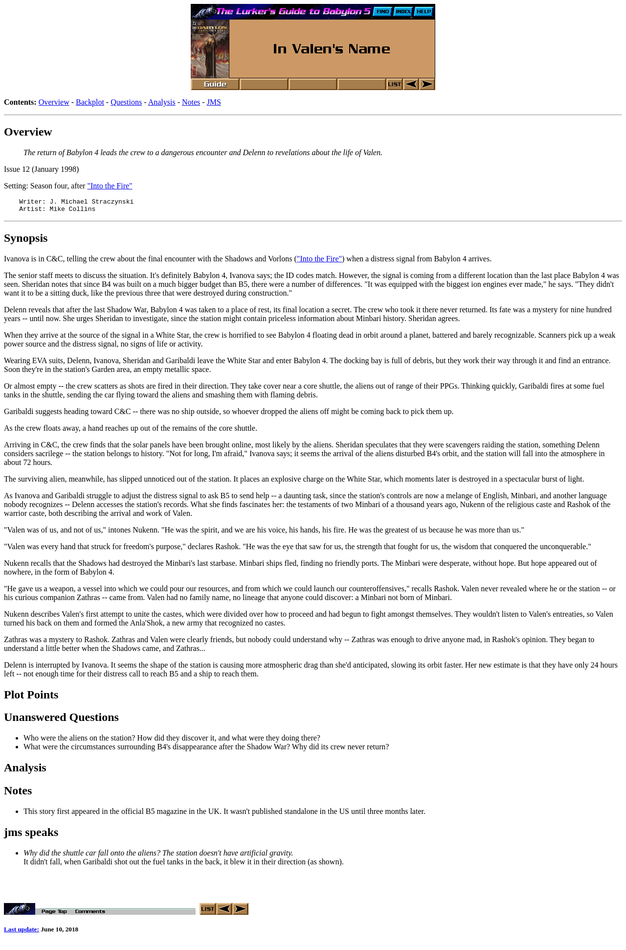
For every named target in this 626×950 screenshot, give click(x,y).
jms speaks (31, 835)
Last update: (21, 935)
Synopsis (25, 240)
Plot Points (31, 697)
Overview (54, 102)
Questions (126, 102)
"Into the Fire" (109, 186)
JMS (214, 102)
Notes (191, 102)
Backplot (90, 102)
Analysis (162, 102)
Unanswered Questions (61, 720)
